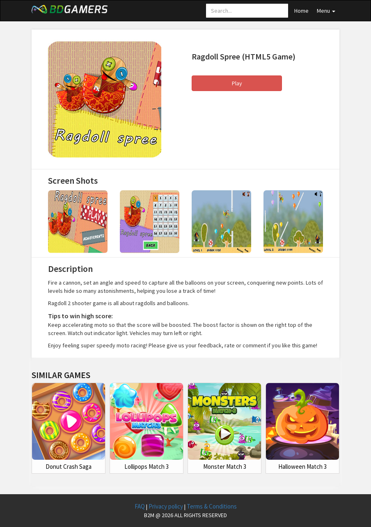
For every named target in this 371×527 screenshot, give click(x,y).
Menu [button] (326, 10)
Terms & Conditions (212, 506)
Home (301, 10)
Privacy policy (166, 506)
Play (237, 83)
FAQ (140, 506)
